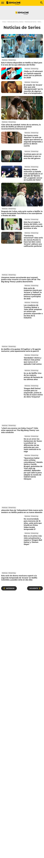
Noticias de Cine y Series (15, 22)
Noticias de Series (30, 22)
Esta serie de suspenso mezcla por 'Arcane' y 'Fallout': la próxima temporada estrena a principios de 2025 (33, 293)
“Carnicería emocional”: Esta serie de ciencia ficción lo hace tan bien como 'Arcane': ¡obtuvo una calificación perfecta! (33, 241)
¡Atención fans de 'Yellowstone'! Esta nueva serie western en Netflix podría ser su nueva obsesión (22, 511)
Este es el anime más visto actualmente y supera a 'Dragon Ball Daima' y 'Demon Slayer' (33, 540)
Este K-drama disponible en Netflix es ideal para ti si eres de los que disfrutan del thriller (21, 64)
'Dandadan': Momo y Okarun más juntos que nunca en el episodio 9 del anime (33, 361)
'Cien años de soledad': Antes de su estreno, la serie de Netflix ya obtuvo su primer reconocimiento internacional (21, 127)
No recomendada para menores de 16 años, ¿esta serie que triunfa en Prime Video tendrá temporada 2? (33, 524)
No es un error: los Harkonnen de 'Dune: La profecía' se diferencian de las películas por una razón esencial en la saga (33, 445)
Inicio (4, 22)
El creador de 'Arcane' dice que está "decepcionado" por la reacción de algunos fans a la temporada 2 (33, 89)
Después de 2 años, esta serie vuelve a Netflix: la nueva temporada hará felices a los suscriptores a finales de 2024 (21, 213)
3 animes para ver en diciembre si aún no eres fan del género (33, 156)
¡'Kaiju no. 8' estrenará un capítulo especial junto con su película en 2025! (33, 74)
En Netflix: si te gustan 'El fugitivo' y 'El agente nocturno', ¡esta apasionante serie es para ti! (21, 350)
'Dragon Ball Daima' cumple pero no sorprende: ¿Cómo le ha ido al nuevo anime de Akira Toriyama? (33, 392)
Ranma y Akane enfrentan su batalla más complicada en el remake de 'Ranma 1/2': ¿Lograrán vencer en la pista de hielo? (33, 174)
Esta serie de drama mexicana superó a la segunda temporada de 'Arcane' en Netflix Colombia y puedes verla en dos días (19, 578)
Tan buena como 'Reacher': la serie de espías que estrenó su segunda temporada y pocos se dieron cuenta (33, 140)
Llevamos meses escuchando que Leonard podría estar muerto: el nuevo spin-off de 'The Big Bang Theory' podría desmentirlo (20, 279)
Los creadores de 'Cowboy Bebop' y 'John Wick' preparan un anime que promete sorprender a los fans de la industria (33, 311)
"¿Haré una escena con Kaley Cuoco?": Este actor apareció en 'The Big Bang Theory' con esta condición (20, 430)
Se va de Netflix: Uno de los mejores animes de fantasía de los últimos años (33, 376)
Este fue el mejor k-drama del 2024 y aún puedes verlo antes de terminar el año (33, 225)
